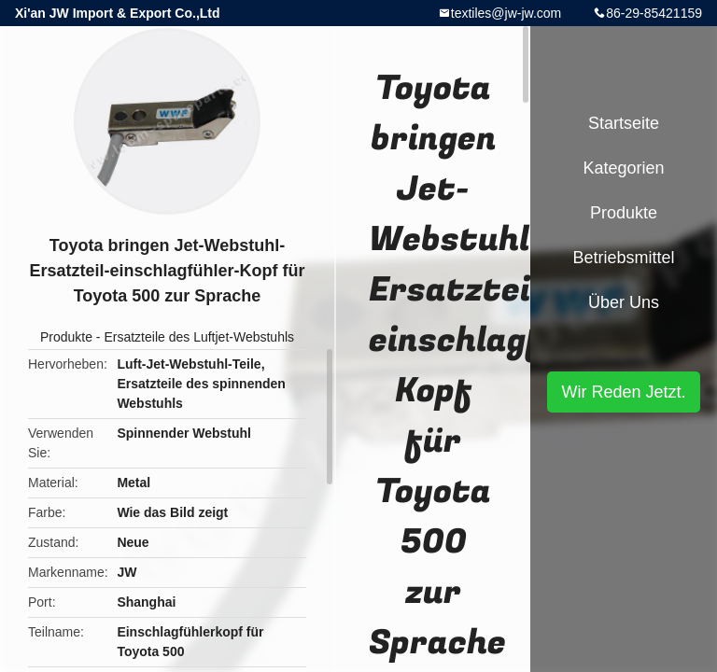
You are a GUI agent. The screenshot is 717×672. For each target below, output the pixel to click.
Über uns (623, 302)
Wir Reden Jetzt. (623, 392)
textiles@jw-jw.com (506, 13)
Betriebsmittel (623, 257)
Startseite (623, 123)
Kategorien (623, 168)
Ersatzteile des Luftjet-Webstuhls (199, 336)
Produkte (66, 336)
